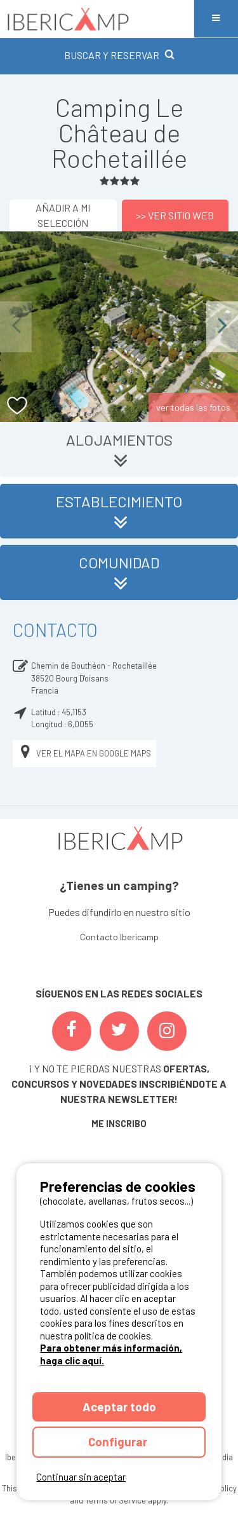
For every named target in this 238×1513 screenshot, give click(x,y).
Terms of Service (115, 1500)
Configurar (119, 1441)
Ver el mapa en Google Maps (84, 753)
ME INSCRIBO (119, 1123)
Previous (16, 326)
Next (222, 326)
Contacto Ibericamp (119, 936)
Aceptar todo (119, 1406)
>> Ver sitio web (175, 215)
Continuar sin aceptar (81, 1476)
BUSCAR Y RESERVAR (119, 55)
